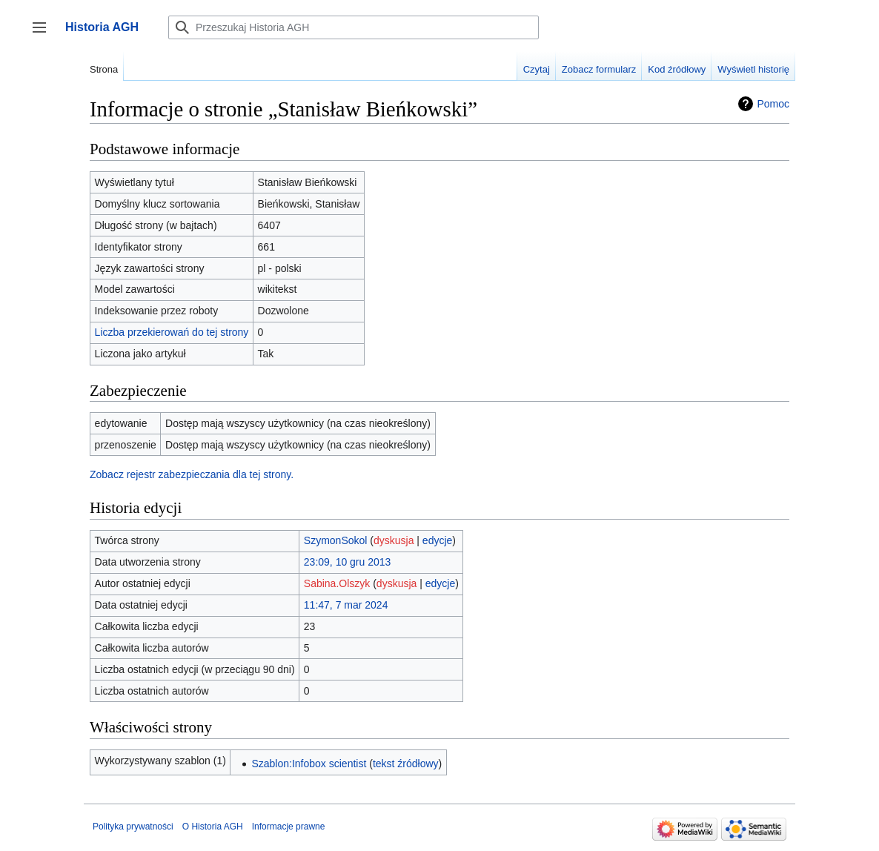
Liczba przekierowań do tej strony (172, 332)
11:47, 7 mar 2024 (346, 605)
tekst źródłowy (406, 763)
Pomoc (773, 104)
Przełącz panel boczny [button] (44, 34)
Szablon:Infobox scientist (308, 763)
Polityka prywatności (133, 826)
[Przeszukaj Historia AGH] (353, 27)
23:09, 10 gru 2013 (347, 562)
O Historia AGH (212, 826)
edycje (437, 540)
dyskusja (394, 540)
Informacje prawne (288, 826)
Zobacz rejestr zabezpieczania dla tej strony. (191, 474)
